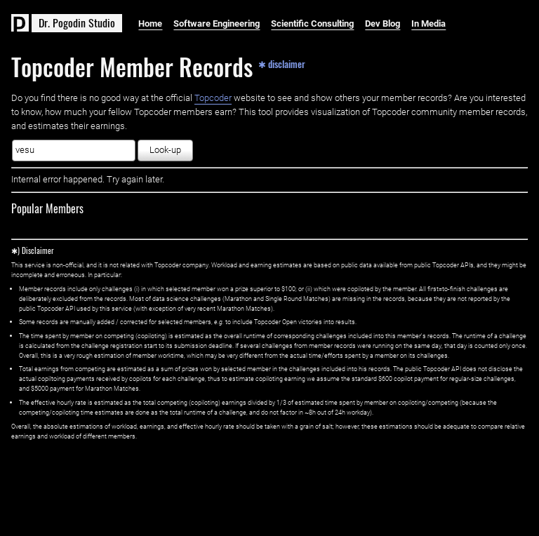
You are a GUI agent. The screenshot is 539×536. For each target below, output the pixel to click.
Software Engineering (216, 23)
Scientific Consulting (312, 23)
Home (150, 23)
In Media (428, 23)
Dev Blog (382, 23)
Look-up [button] (165, 150)
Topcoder (213, 98)
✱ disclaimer (281, 63)
